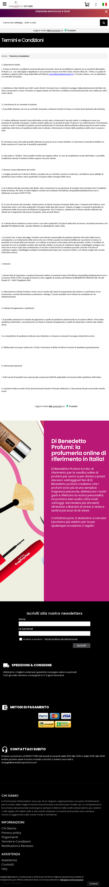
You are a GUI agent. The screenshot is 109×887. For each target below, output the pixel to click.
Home (4, 56)
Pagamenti (9, 837)
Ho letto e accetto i (31, 639)
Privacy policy (11, 833)
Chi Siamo (8, 828)
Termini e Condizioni (19, 56)
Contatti (7, 864)
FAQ (4, 869)
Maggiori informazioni (71, 879)
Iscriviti (82, 645)
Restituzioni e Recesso (17, 846)
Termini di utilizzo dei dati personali (60, 639)
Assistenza (9, 860)
